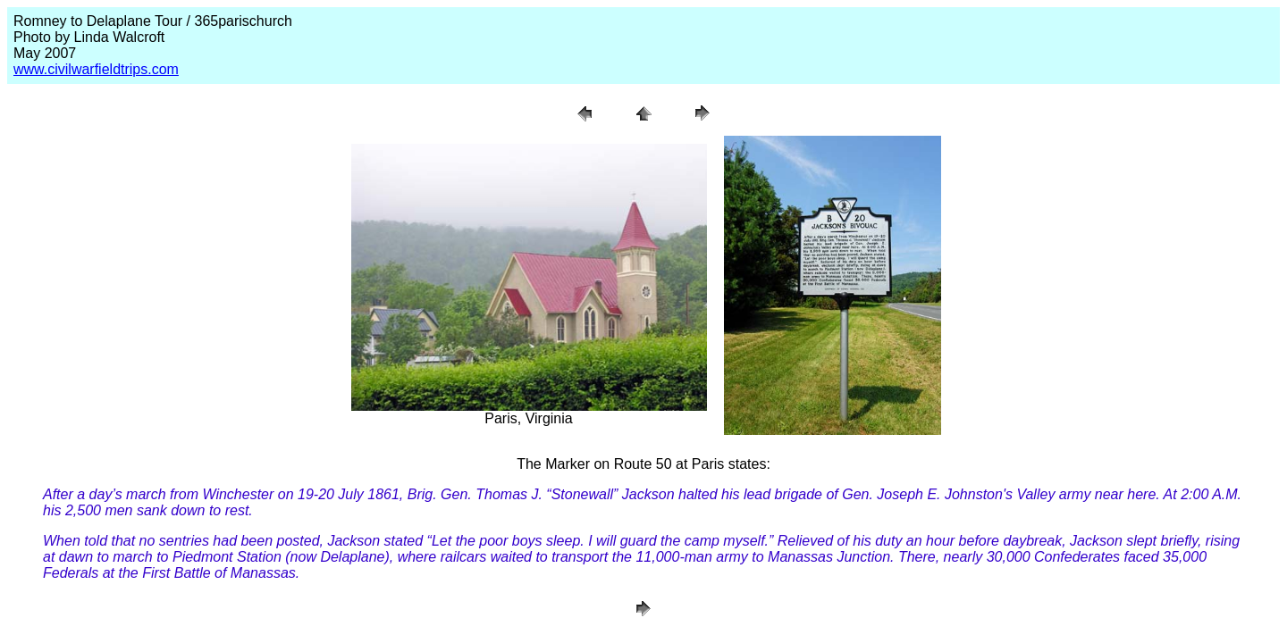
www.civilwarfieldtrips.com (96, 69)
